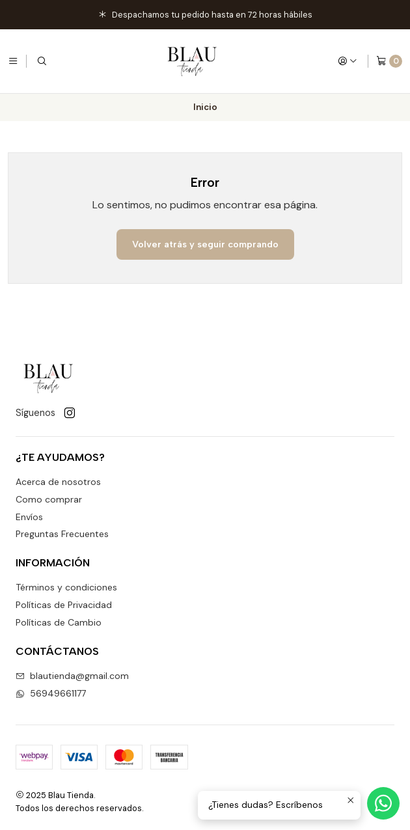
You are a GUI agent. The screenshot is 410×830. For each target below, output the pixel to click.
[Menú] (13, 61)
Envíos (29, 517)
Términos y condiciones (66, 587)
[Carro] (389, 61)
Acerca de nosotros (58, 482)
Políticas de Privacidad (64, 605)
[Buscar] (41, 61)
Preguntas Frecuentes (62, 534)
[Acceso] (347, 61)
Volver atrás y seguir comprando (205, 244)
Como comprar (49, 499)
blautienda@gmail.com (72, 676)
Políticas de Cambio (59, 622)
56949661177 (51, 693)
